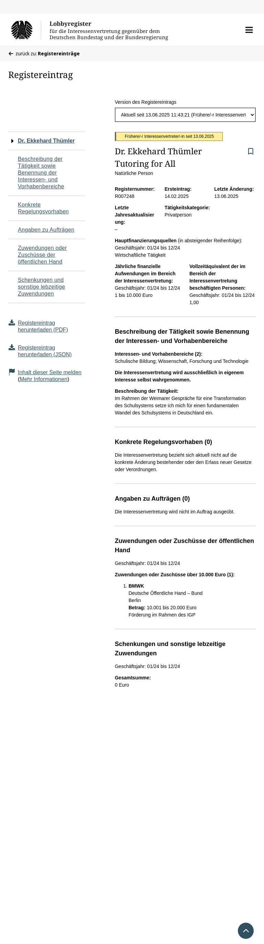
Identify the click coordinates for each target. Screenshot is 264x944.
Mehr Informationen (43, 379)
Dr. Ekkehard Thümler (46, 141)
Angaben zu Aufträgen (46, 230)
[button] (249, 30)
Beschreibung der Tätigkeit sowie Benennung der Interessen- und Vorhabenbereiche (41, 172)
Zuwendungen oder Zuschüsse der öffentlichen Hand (42, 255)
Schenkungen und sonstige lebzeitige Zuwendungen (41, 287)
